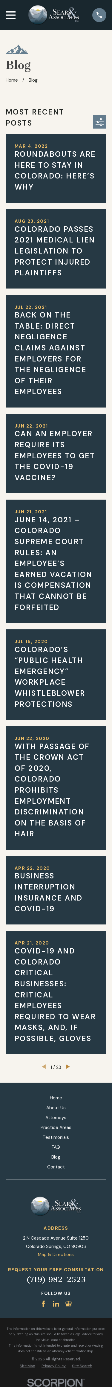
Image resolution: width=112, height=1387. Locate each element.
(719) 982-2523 (56, 1279)
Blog (55, 1157)
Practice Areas (56, 1127)
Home (56, 1098)
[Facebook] (43, 1304)
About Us (56, 1108)
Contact (56, 1167)
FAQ (56, 1147)
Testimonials (56, 1137)
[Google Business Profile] (68, 1304)
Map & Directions (56, 1255)
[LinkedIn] (56, 1304)
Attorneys (55, 1118)
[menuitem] (27, 1366)
